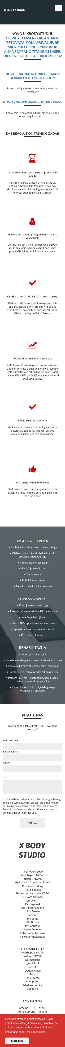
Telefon (7, 762)
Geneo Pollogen (32, 929)
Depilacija (32, 988)
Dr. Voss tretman (32, 896)
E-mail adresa (10, 751)
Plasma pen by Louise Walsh (32, 893)
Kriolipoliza (49, 56)
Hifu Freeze (33, 911)
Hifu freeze (14, 56)
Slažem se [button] (17, 1040)
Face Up (32, 966)
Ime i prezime (10, 740)
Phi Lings (32, 918)
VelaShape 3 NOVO (32, 875)
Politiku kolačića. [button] (36, 1031)
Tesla (30, 56)
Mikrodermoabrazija (32, 936)
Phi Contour (32, 925)
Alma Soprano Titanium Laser (32, 51)
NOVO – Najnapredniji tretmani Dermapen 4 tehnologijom (33, 76)
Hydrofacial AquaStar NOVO (32, 882)
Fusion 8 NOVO (32, 878)
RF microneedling (32, 886)
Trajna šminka (32, 889)
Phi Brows (32, 922)
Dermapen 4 (32, 904)
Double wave (33, 970)
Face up (32, 914)
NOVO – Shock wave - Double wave (32, 102)
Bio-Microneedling (32, 907)
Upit (5, 777)
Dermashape (32, 959)
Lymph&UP (47, 47)
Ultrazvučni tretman (32, 933)
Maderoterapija (32, 985)
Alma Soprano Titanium (32, 1011)
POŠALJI (33, 822)
